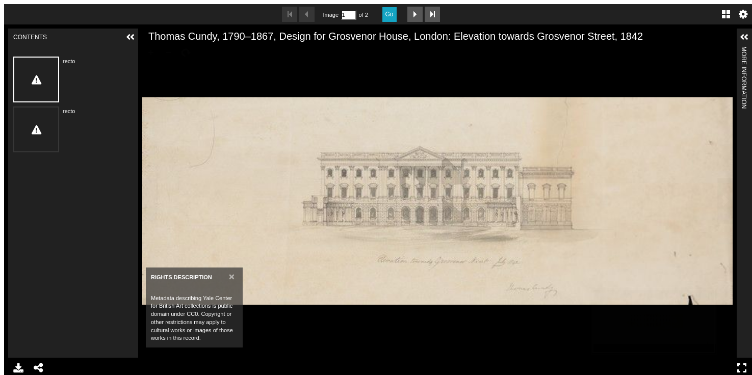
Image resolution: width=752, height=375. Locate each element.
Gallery (726, 14)
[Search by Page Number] (348, 15)
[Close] (232, 276)
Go (389, 14)
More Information (743, 50)
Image (331, 15)
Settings (743, 14)
